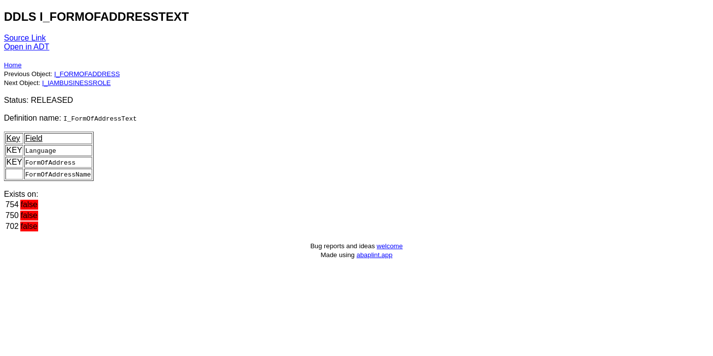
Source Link (25, 38)
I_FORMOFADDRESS (87, 74)
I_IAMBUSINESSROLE (76, 83)
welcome (390, 246)
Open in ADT (27, 47)
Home (13, 65)
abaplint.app (374, 255)
